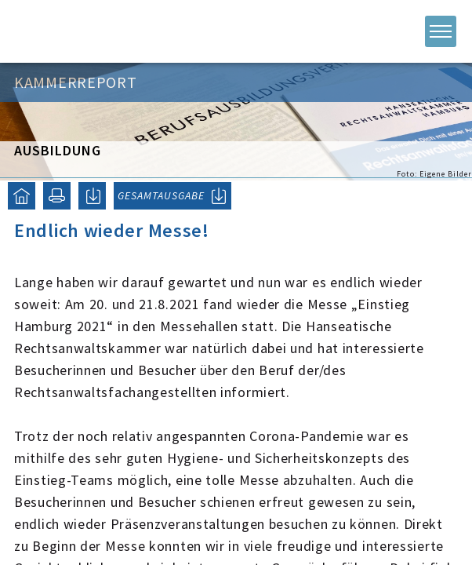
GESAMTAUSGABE (161, 195)
